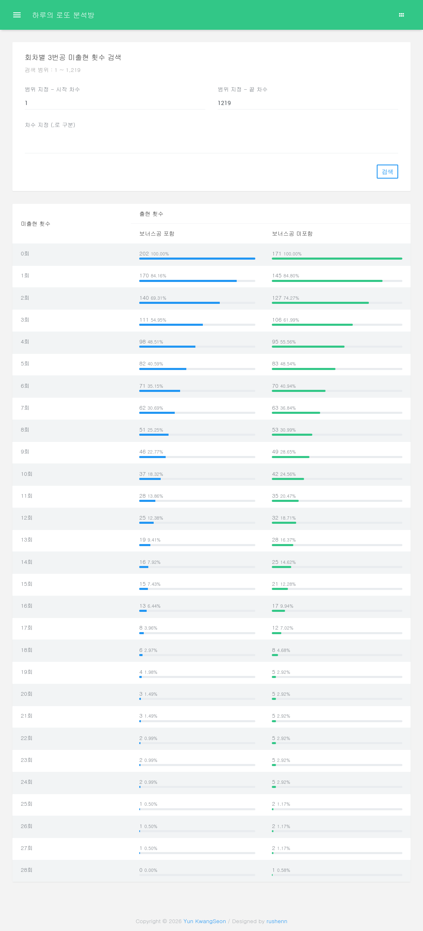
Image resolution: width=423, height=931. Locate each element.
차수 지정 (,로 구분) (50, 125)
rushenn (276, 921)
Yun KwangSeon (204, 921)
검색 (387, 171)
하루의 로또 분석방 (63, 15)
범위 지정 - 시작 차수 (52, 89)
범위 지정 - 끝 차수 (243, 89)
